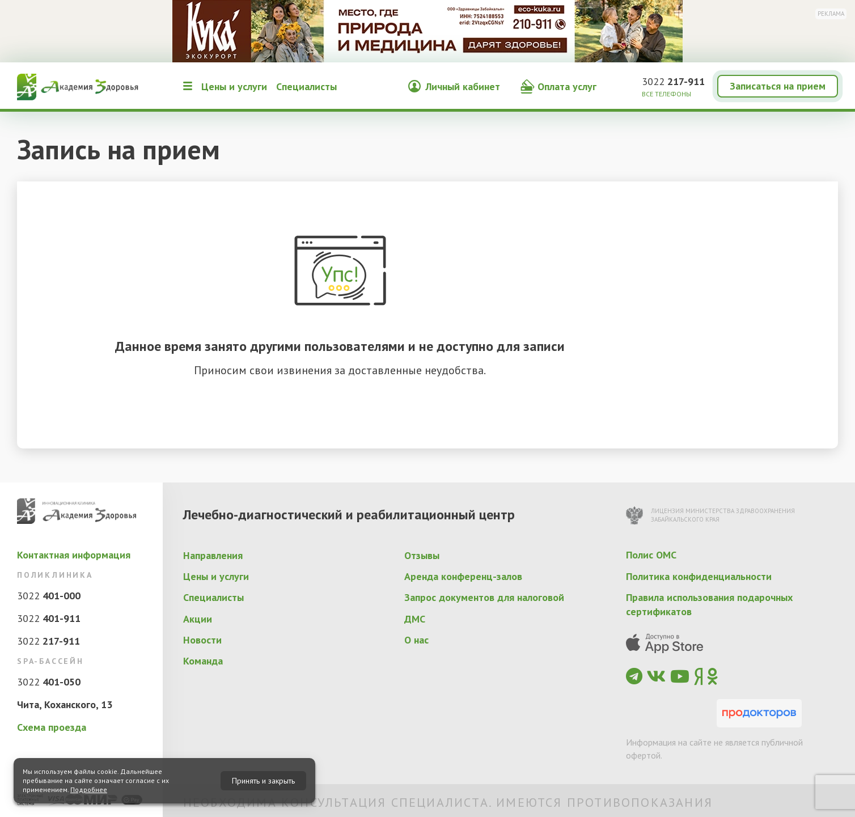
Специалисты (306, 86)
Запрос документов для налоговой (484, 597)
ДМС (414, 618)
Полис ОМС (651, 554)
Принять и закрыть (263, 781)
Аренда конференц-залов (463, 576)
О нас (416, 639)
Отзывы (421, 555)
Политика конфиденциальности (699, 576)
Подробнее (88, 789)
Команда (203, 660)
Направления (213, 555)
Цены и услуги (234, 86)
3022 (673, 81)
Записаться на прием (778, 85)
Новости (202, 639)
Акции (197, 618)
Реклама (831, 14)
